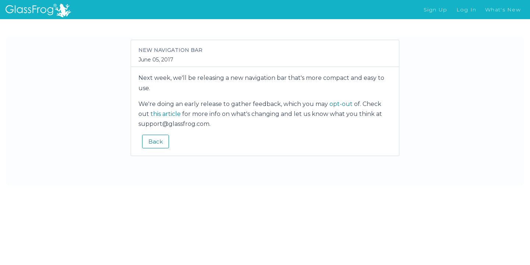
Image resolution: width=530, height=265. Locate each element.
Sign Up (436, 9)
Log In (466, 9)
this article (166, 113)
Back (155, 141)
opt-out (341, 103)
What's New (503, 9)
